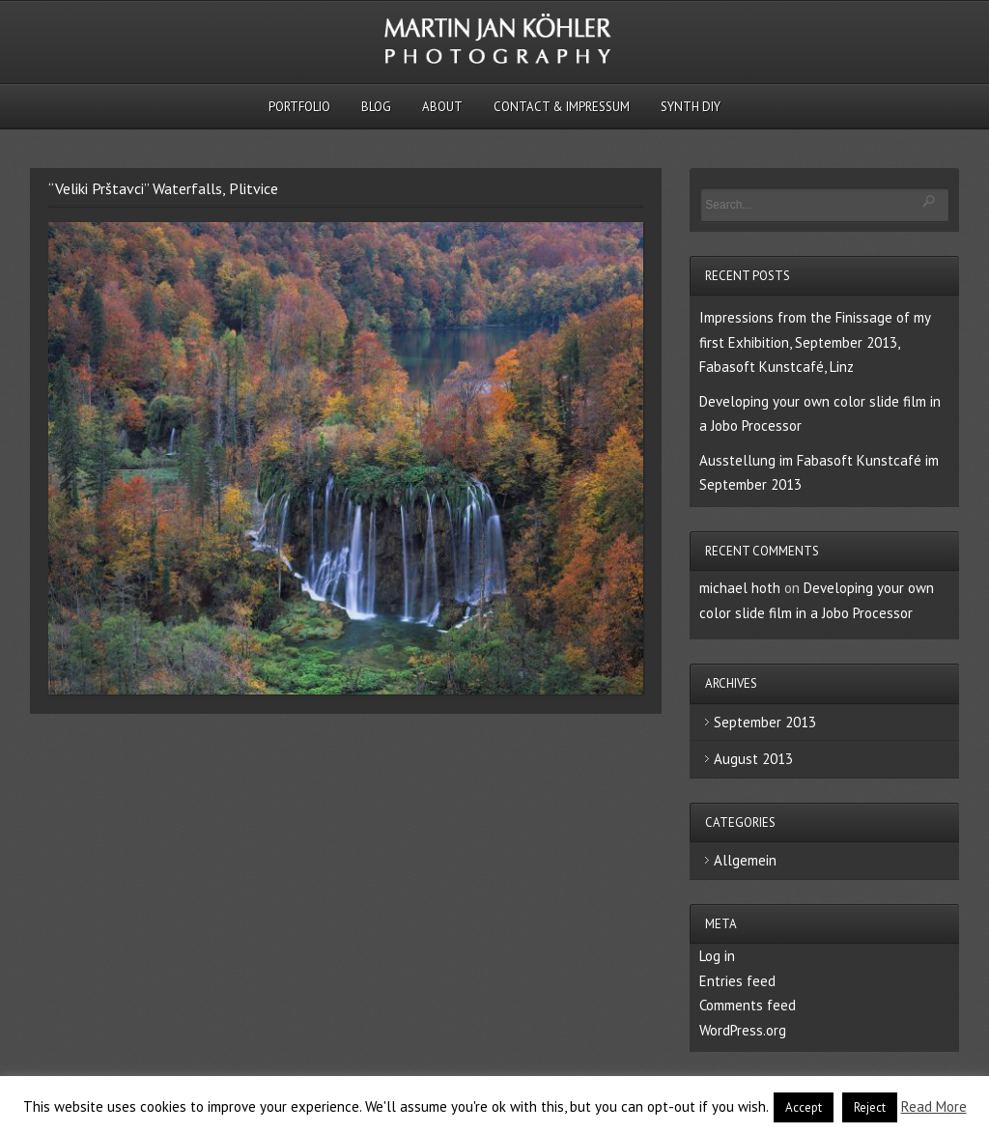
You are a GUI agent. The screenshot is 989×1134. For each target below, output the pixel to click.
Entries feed (737, 981)
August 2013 (753, 759)
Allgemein (745, 860)
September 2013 (765, 722)
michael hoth (739, 588)
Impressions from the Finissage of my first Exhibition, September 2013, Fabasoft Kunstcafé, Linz (814, 342)
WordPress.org (742, 1030)
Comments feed (747, 1005)
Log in (717, 956)
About (442, 107)
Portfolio (299, 107)
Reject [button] (870, 1107)
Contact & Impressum (562, 107)
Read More (934, 1106)
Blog (376, 107)
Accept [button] (803, 1107)
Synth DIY (691, 107)
